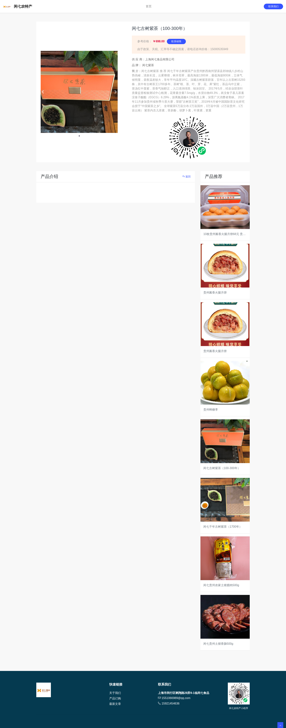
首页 (149, 6)
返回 (186, 176)
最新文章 (115, 703)
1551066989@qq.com (176, 698)
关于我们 (115, 692)
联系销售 (176, 41)
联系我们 (273, 6)
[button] (42, 92)
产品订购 (115, 698)
